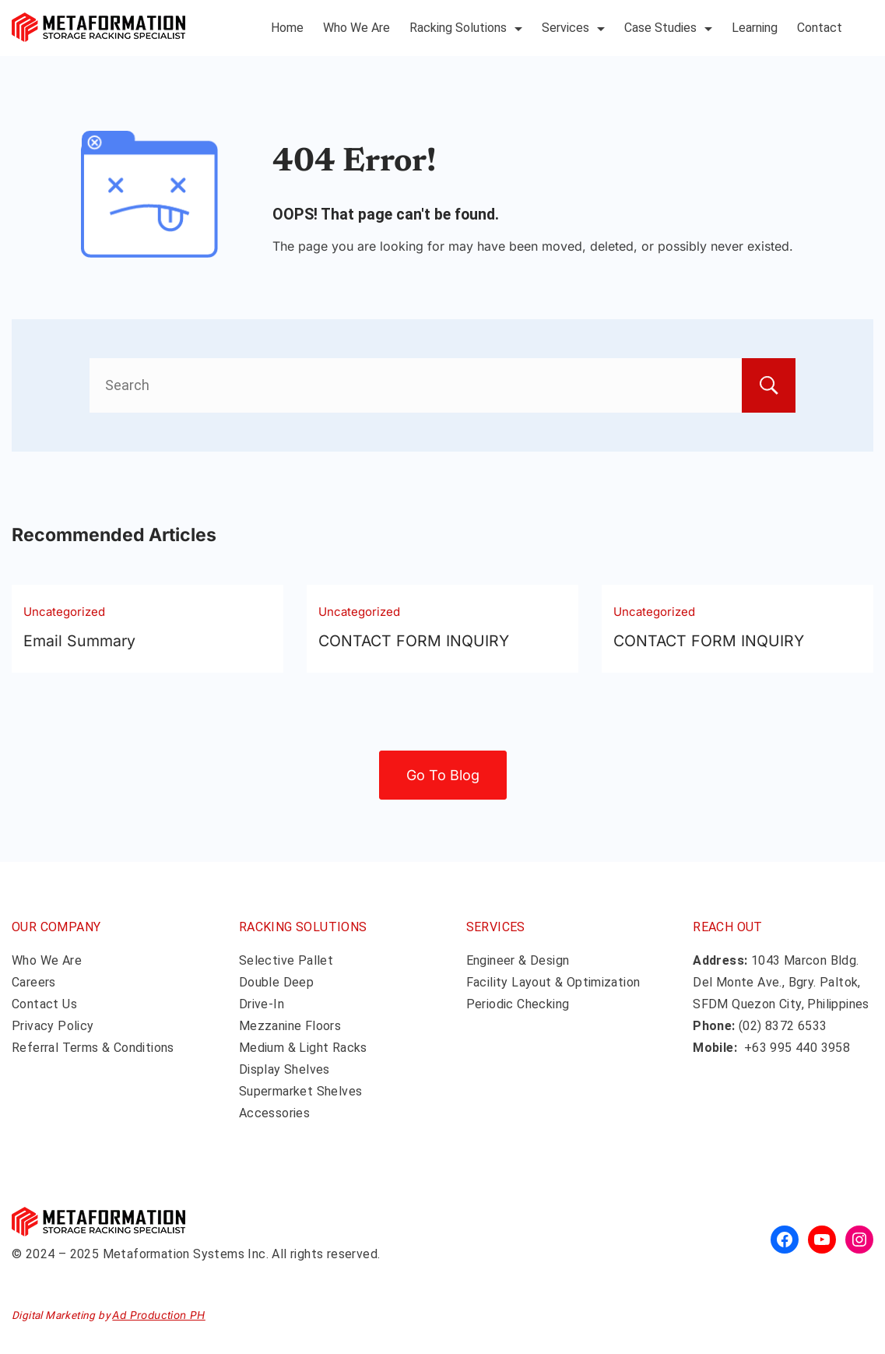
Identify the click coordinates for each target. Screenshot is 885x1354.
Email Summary (79, 640)
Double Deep (276, 982)
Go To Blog (442, 775)
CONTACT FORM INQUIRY (413, 640)
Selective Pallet (286, 960)
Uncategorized (64, 611)
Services (573, 27)
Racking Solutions (465, 27)
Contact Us (44, 1004)
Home (287, 27)
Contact (819, 27)
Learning (755, 27)
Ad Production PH (158, 1315)
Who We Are (356, 27)
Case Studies (668, 27)
